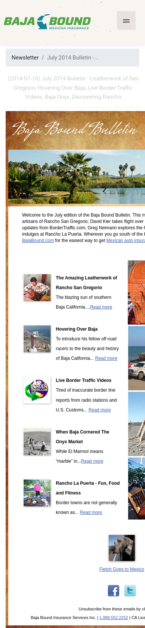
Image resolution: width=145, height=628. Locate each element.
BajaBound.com (38, 240)
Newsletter (25, 57)
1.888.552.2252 (113, 617)
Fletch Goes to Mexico (121, 569)
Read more (101, 307)
